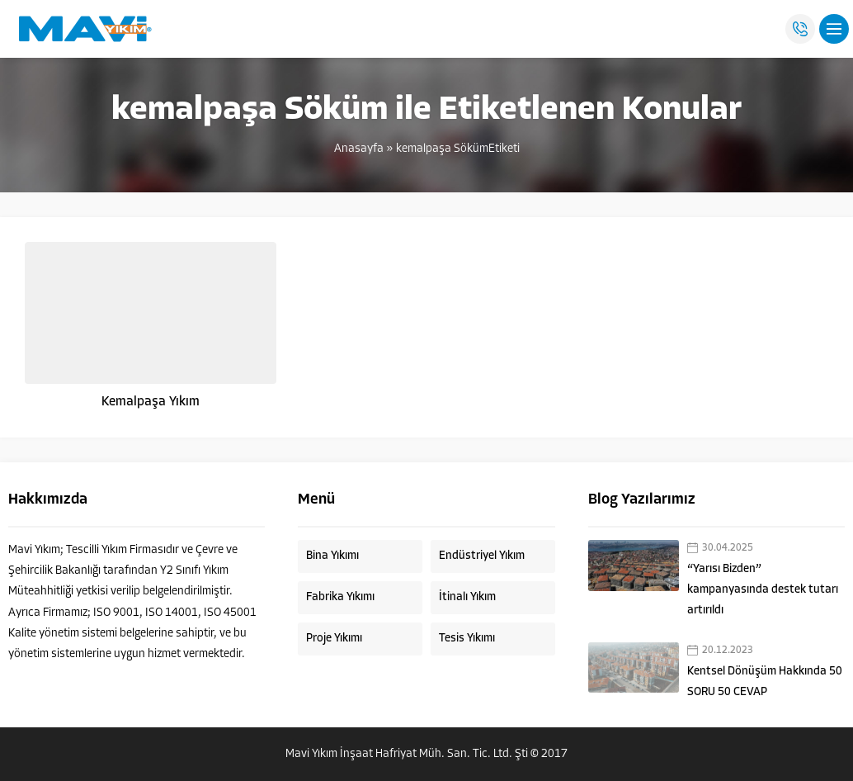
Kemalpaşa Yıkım (150, 402)
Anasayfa (359, 149)
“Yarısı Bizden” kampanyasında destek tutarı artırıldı (762, 590)
